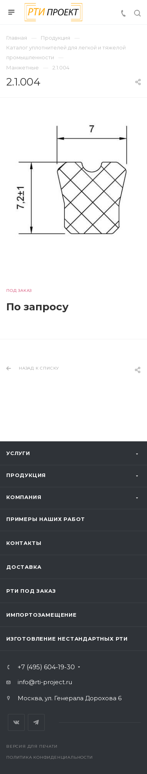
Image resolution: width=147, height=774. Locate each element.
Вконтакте (16, 722)
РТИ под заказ (31, 591)
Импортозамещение (41, 615)
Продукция (26, 475)
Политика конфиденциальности (49, 757)
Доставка (23, 567)
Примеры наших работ (45, 519)
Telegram (36, 722)
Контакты (23, 543)
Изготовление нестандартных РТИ (67, 639)
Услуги (18, 453)
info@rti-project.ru (45, 682)
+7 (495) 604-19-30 (46, 667)
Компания (23, 497)
